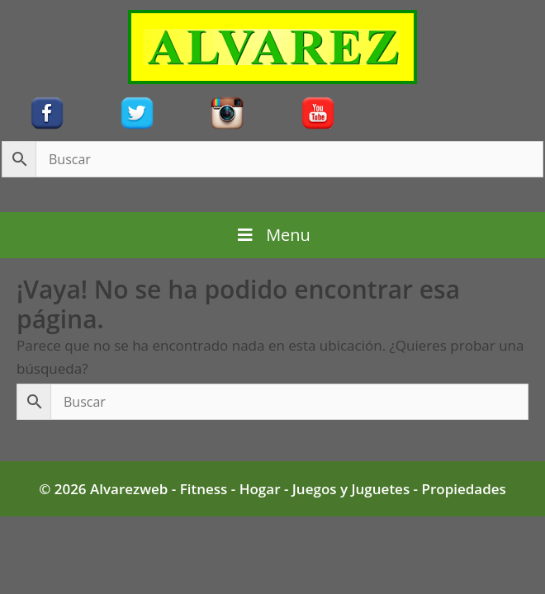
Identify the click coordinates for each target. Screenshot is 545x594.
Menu (272, 235)
